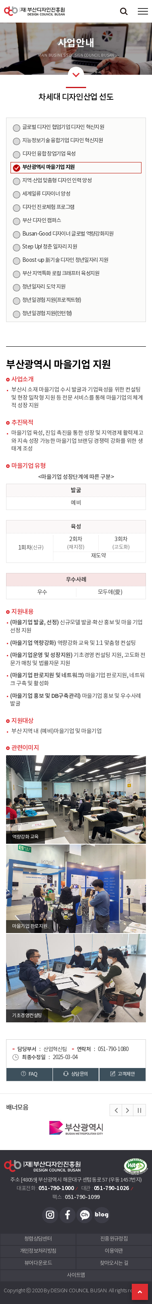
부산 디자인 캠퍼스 (41, 220)
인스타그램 (50, 1215)
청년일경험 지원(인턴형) (47, 313)
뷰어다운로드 (38, 1263)
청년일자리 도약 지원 (43, 287)
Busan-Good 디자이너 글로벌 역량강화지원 (68, 234)
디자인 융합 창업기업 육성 (49, 154)
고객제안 (122, 1074)
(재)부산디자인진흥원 (34, 11)
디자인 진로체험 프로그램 (48, 207)
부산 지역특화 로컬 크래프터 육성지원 (60, 273)
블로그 (102, 1215)
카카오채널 (84, 1215)
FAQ (29, 1074)
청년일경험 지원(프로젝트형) (51, 300)
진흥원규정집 (114, 1239)
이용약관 (114, 1251)
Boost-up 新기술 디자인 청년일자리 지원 (65, 260)
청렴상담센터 (38, 1239)
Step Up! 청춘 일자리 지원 (49, 247)
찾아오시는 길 (114, 1263)
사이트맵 (76, 1275)
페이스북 (67, 1215)
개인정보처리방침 (38, 1251)
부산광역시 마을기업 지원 (48, 167)
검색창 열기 (124, 11)
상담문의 (75, 1074)
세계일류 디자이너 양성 (46, 194)
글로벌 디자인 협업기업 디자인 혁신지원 (63, 127)
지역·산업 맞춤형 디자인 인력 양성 (56, 180)
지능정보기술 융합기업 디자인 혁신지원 (62, 140)
